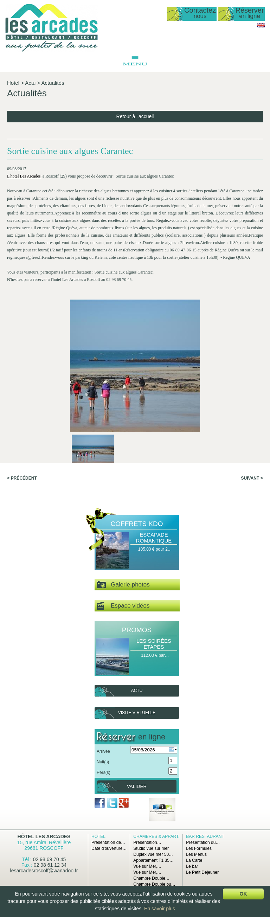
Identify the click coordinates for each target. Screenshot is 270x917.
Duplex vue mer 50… (153, 854)
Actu (30, 83)
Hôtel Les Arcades (44, 836)
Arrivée (103, 751)
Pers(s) (103, 772)
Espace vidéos (123, 606)
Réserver (250, 13)
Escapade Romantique (154, 538)
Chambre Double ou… (154, 884)
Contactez (200, 13)
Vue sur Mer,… (147, 866)
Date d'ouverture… (109, 848)
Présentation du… (203, 842)
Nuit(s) (103, 761)
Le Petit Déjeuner (202, 872)
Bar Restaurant (205, 836)
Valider (137, 786)
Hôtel (98, 836)
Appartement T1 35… (153, 860)
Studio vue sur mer (151, 848)
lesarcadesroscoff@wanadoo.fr (44, 870)
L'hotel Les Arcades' (24, 176)
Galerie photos (123, 585)
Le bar (192, 866)
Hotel (13, 83)
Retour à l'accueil (135, 116)
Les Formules (199, 848)
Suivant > (252, 478)
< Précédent (22, 478)
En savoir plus (159, 908)
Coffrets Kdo (137, 523)
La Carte (194, 860)
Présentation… (147, 842)
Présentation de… (108, 842)
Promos (137, 630)
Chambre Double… (151, 878)
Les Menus (196, 854)
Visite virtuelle (136, 712)
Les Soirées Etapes (153, 644)
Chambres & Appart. (156, 836)
